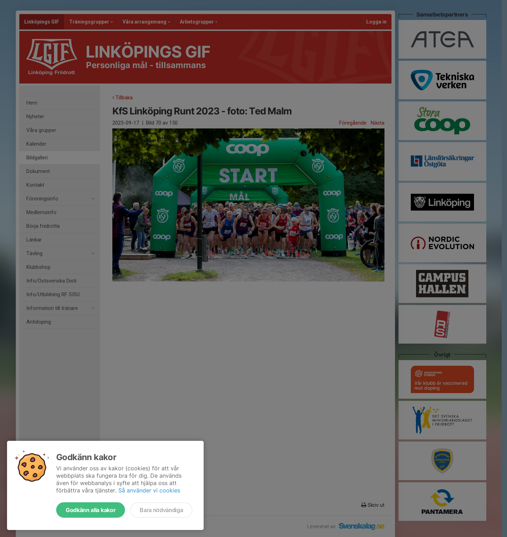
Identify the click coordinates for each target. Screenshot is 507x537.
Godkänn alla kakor (91, 509)
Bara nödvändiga (161, 509)
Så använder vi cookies (149, 490)
